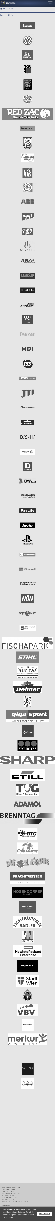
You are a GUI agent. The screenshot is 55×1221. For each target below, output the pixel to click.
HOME (5, 9)
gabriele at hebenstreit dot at (17, 1201)
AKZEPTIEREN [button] (44, 1214)
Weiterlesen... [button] (8, 1218)
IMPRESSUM (6, 1205)
